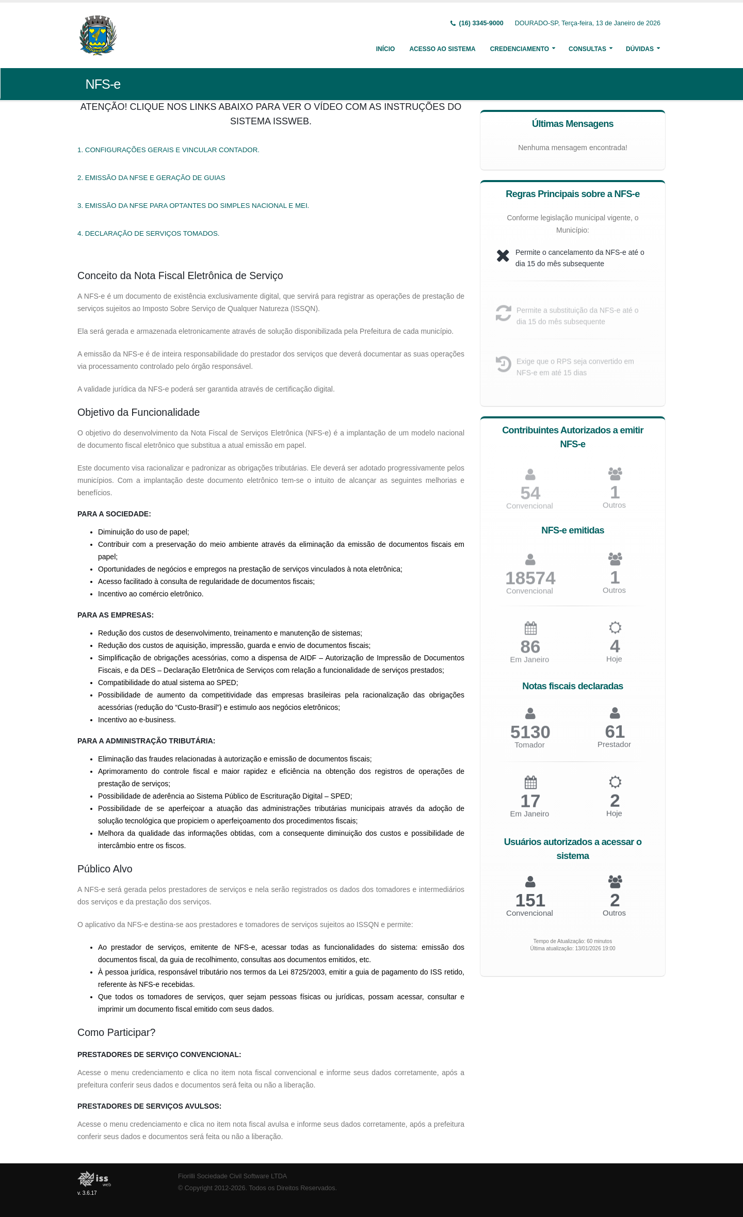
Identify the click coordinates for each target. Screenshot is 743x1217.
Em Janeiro (530, 664)
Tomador (529, 749)
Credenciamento (519, 49)
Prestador (614, 749)
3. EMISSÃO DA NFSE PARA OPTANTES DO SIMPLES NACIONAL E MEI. (193, 205)
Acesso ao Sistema (442, 49)
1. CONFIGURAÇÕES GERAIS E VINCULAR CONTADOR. (168, 150)
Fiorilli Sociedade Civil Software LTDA (232, 1176)
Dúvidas (640, 49)
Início (385, 49)
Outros (614, 509)
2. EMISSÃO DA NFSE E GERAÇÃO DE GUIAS (151, 178)
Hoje (614, 664)
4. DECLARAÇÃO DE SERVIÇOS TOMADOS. (148, 233)
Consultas (587, 49)
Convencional (529, 595)
